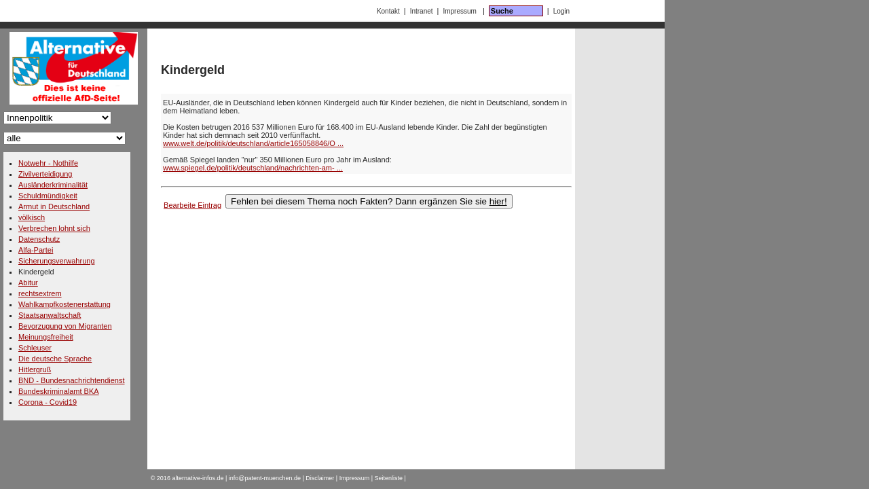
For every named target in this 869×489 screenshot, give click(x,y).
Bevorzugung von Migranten (65, 326)
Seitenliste (389, 478)
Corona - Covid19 (47, 402)
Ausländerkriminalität (53, 185)
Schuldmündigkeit (47, 196)
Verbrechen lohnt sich (54, 228)
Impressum (459, 11)
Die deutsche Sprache (55, 359)
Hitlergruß (34, 369)
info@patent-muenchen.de (265, 478)
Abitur (28, 282)
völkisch (31, 217)
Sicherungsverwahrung (56, 261)
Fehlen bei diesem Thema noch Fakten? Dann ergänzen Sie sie (369, 201)
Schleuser (35, 348)
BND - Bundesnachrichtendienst (71, 380)
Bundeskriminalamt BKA (58, 391)
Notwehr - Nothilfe (48, 163)
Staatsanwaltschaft (49, 315)
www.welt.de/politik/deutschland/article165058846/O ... (253, 143)
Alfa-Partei (35, 250)
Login (561, 11)
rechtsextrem (40, 293)
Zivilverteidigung (45, 174)
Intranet (421, 11)
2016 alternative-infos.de (190, 478)
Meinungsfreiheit (45, 337)
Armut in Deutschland (54, 206)
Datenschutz (39, 239)
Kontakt (388, 11)
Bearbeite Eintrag (192, 205)
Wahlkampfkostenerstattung (64, 304)
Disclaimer (320, 478)
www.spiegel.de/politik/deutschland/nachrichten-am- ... (253, 168)
